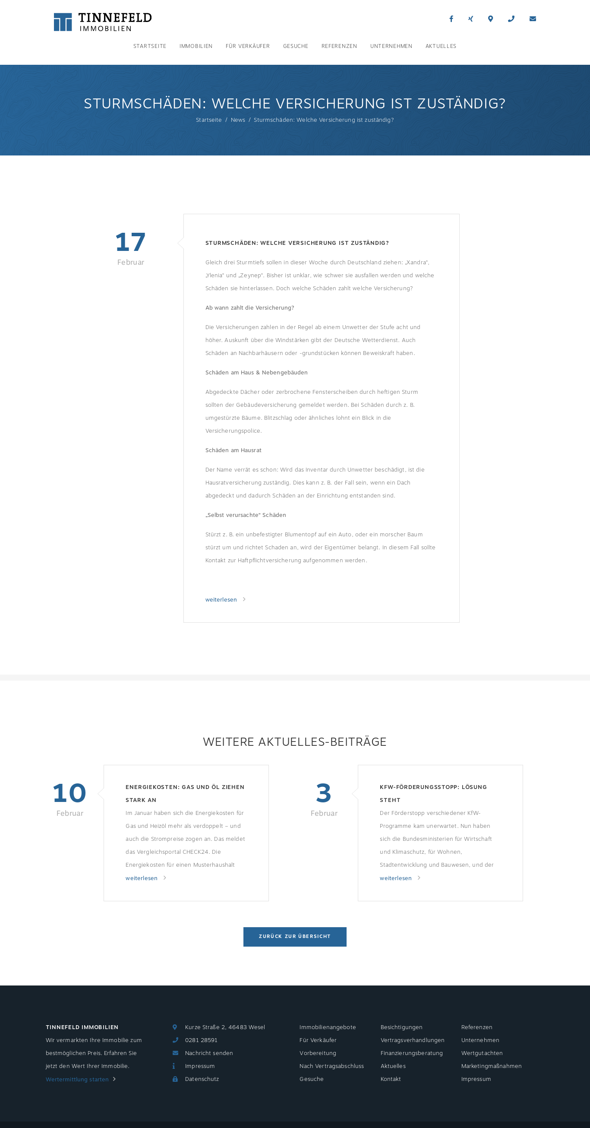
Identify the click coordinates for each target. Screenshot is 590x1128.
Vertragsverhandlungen (413, 1040)
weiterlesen (222, 600)
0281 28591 (201, 1040)
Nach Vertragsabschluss (332, 1066)
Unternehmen (391, 46)
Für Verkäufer (248, 46)
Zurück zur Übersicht (295, 936)
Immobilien (196, 46)
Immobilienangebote (328, 1027)
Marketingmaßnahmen (491, 1066)
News (238, 120)
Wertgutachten (482, 1053)
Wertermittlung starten (77, 1079)
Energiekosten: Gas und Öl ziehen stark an (185, 794)
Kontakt (391, 1079)
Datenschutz (202, 1079)
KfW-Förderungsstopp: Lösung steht (433, 794)
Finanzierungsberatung (412, 1053)
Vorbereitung (318, 1053)
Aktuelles (441, 46)
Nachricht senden (209, 1053)
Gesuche (296, 46)
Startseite (150, 46)
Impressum (200, 1066)
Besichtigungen (402, 1027)
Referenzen (339, 46)
